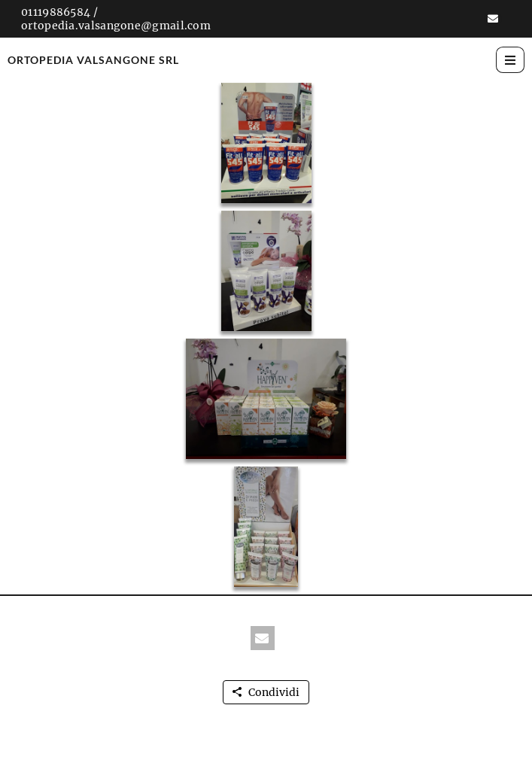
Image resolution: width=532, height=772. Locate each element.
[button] (493, 19)
